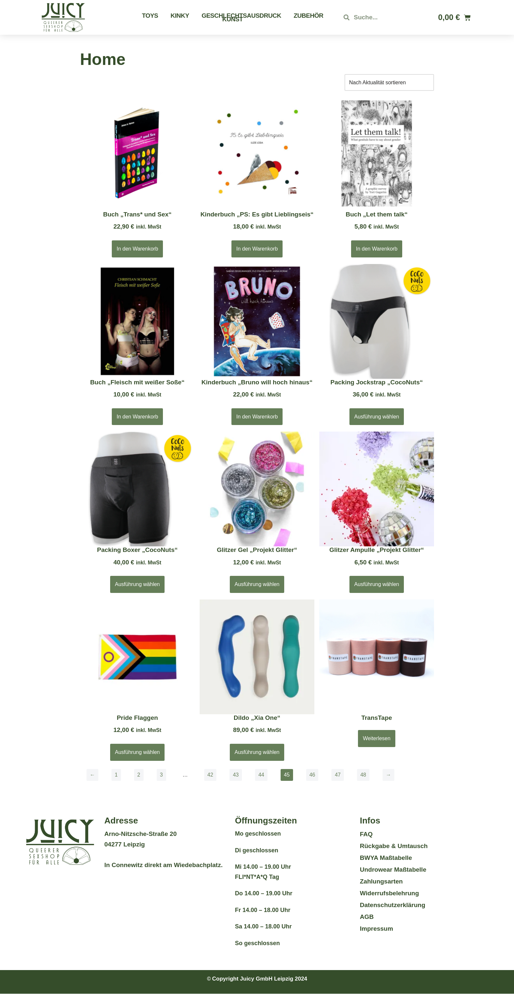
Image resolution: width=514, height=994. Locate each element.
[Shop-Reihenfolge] (389, 82)
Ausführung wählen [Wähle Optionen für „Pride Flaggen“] (137, 752)
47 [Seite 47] (338, 775)
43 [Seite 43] (236, 775)
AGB (367, 916)
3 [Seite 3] (161, 775)
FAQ (366, 834)
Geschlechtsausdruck (241, 15)
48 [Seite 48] (363, 775)
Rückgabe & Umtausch (394, 845)
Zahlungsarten (381, 881)
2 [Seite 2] (138, 775)
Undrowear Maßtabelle (393, 869)
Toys (150, 15)
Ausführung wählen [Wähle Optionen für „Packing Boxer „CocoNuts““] (137, 584)
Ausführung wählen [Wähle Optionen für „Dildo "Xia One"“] (257, 752)
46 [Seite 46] (312, 775)
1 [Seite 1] (116, 775)
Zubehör (308, 15)
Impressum (376, 928)
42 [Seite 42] (210, 775)
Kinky (179, 15)
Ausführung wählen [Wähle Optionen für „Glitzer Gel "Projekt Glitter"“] (257, 584)
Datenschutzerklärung (392, 905)
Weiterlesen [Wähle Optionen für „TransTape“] (376, 738)
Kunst (232, 19)
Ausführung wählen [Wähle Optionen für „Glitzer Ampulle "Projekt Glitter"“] (376, 584)
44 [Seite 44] (261, 775)
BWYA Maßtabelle (386, 857)
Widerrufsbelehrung (389, 893)
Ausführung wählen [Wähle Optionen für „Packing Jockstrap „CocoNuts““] (376, 416)
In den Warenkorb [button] (137, 249)
